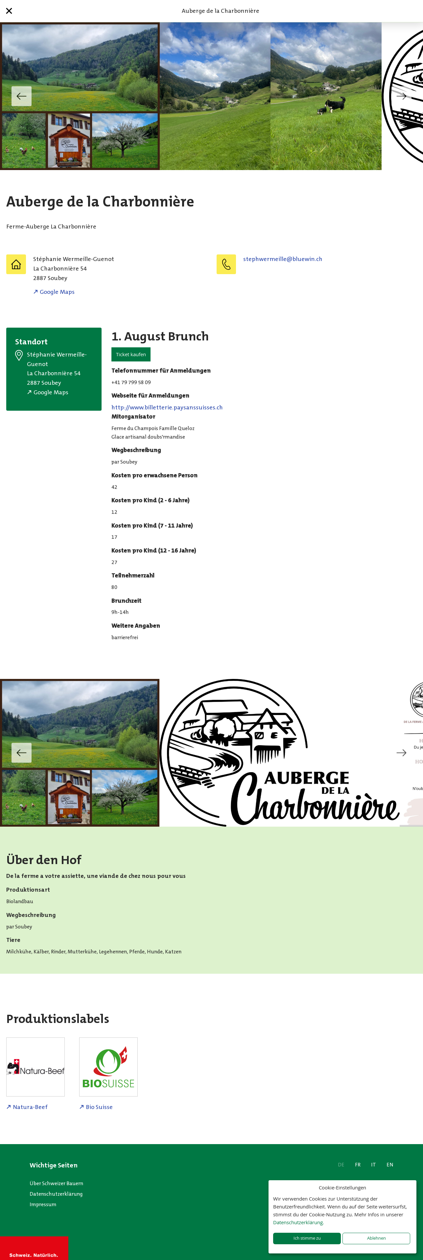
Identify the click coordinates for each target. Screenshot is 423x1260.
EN (390, 1164)
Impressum (43, 1204)
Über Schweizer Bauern (56, 1183)
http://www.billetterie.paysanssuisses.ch (167, 407)
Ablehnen (376, 1238)
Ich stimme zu (307, 1238)
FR (358, 1164)
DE (341, 1164)
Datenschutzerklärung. (298, 1222)
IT (373, 1164)
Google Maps (57, 292)
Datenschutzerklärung (56, 1193)
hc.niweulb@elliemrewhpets (282, 259)
